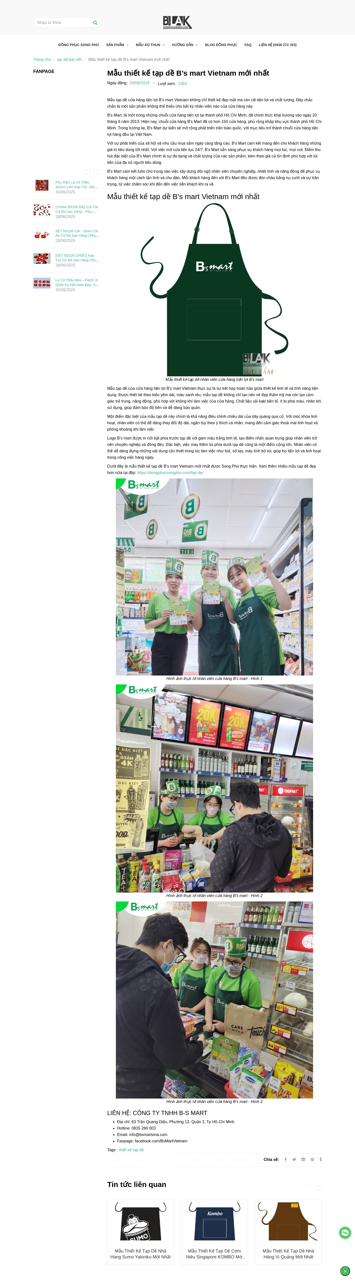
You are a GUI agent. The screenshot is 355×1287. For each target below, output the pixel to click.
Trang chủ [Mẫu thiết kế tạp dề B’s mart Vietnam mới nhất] (42, 59)
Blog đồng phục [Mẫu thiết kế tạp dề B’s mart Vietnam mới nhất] (221, 45)
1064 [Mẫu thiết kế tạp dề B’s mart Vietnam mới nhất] (182, 84)
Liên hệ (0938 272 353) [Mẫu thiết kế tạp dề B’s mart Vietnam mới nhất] (278, 45)
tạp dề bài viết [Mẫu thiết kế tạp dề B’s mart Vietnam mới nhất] (69, 59)
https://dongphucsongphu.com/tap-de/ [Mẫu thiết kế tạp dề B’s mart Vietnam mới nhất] (170, 473)
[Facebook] (285, 1159)
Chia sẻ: (271, 1159)
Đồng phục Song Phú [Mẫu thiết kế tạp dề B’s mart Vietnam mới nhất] (78, 45)
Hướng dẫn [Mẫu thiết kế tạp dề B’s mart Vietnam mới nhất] (183, 45)
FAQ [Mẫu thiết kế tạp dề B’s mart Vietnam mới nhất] (248, 45)
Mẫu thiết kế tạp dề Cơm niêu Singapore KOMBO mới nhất (214, 1257)
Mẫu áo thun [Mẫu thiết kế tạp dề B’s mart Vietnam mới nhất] (148, 45)
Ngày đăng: (117, 83)
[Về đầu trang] (345, 1271)
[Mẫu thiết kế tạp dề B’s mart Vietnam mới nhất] (313, 1159)
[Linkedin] (303, 1159)
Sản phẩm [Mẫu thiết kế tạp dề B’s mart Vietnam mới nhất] (115, 45)
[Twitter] (294, 1159)
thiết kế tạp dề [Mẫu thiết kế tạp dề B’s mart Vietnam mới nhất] (131, 1150)
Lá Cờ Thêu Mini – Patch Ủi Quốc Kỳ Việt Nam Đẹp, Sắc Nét (77, 284)
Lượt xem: (167, 84)
